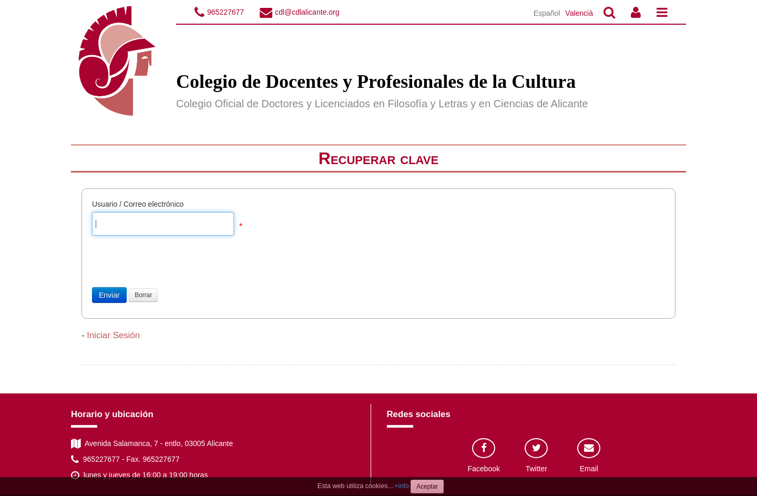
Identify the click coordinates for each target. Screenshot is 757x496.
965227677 (225, 12)
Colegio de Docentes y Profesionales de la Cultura (376, 81)
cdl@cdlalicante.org (307, 12)
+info (401, 486)
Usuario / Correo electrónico (137, 204)
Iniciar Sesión (113, 335)
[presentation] (172, 266)
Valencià (579, 13)
